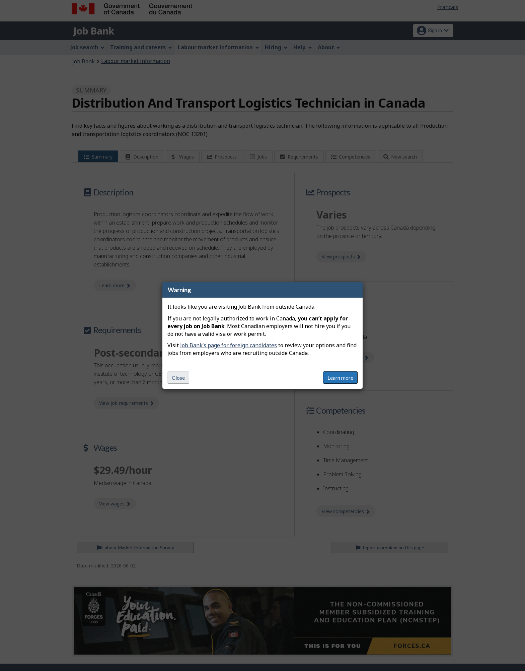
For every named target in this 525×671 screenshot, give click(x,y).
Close (178, 377)
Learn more (340, 377)
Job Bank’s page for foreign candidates (228, 345)
